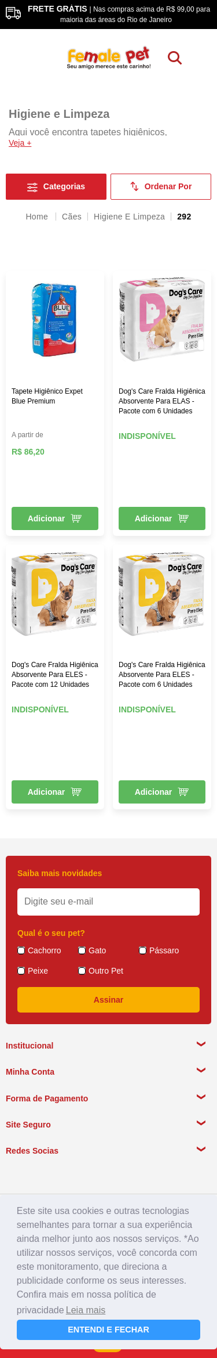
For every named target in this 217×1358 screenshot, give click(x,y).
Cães (72, 216)
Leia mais (85, 1310)
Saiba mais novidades (59, 873)
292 (184, 216)
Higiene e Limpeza (129, 216)
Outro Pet (106, 970)
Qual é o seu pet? (51, 933)
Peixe (38, 970)
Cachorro (44, 950)
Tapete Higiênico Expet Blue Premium (47, 396)
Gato (97, 950)
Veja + (20, 142)
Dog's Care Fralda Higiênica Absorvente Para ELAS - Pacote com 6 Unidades (162, 401)
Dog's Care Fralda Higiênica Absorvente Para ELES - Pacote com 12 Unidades (55, 675)
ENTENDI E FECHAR (108, 1329)
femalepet (37, 216)
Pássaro (164, 950)
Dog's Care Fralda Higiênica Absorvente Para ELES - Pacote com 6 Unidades (162, 675)
